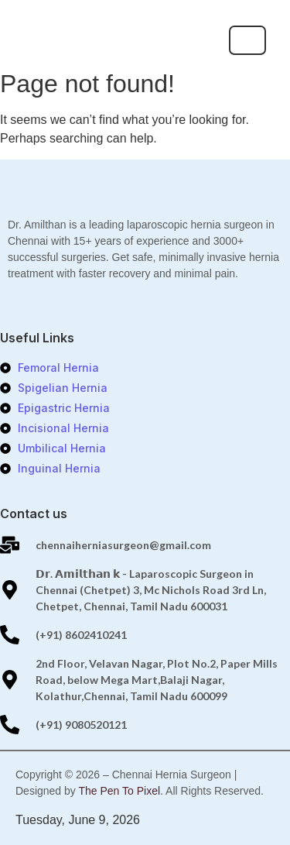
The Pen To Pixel (119, 791)
